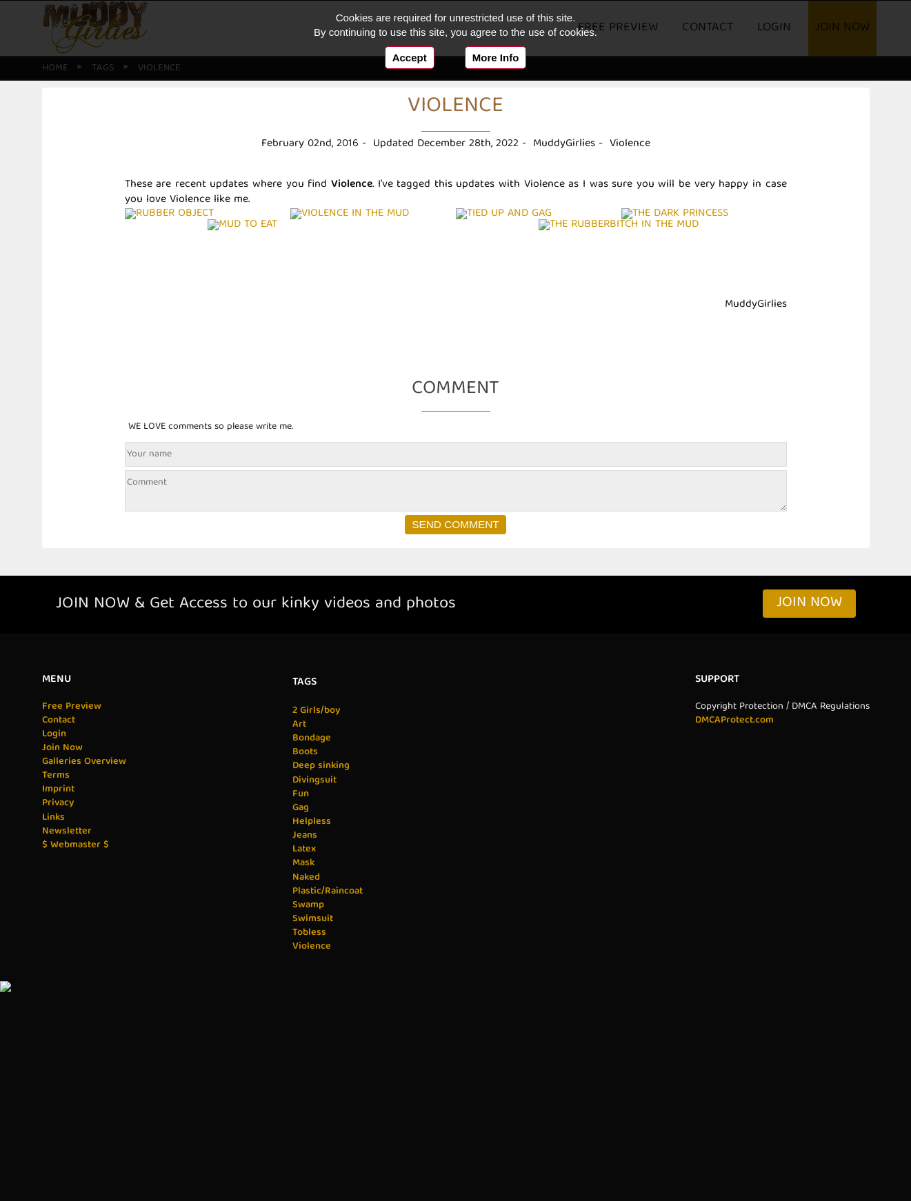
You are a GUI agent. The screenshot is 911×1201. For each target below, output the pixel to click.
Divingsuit (313, 999)
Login (54, 953)
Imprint (58, 1009)
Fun (299, 1013)
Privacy (58, 1022)
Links (53, 1037)
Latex (303, 1069)
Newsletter (67, 1051)
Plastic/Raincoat (327, 1111)
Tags (303, 901)
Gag (299, 1027)
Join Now (809, 822)
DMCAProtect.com (733, 940)
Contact (59, 940)
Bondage (310, 958)
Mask (302, 1082)
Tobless (308, 1152)
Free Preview (71, 925)
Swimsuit (311, 1138)
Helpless (310, 1041)
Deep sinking (319, 985)
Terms (56, 995)
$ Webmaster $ (76, 1064)
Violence (310, 1166)
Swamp (307, 1124)
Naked (305, 1097)
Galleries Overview (84, 981)
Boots (304, 971)
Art (298, 944)
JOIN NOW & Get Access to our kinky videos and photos (256, 823)
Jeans (303, 1055)
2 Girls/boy (315, 930)
